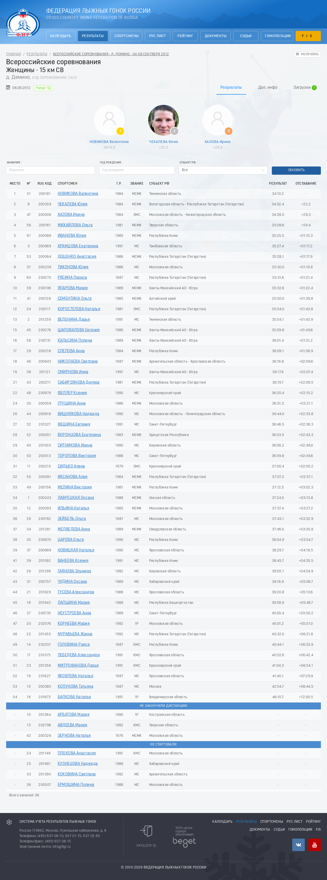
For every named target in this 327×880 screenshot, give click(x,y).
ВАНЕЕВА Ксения (73, 561)
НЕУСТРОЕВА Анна (74, 613)
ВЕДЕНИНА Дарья (74, 320)
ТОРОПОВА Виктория (77, 456)
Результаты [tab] (231, 88)
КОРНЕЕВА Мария (74, 624)
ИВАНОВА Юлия (72, 236)
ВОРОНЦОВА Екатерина (79, 435)
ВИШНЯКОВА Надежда (78, 414)
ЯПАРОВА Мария (73, 288)
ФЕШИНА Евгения (74, 424)
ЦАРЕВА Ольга (71, 540)
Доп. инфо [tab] (267, 88)
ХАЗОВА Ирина (218, 142)
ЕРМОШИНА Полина (76, 785)
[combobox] (223, 170)
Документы (216, 36)
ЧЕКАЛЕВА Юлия (163, 142)
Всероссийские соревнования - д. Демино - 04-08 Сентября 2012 (111, 54)
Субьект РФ (187, 162)
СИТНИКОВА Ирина (75, 445)
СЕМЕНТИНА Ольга (75, 299)
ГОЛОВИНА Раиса (74, 645)
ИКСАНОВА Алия (73, 477)
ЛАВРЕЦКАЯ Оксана (76, 498)
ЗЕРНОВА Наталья (74, 736)
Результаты (93, 36)
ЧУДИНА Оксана (72, 582)
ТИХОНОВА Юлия (73, 267)
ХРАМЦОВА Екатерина (78, 246)
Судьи (246, 36)
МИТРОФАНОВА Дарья (78, 666)
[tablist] (163, 88)
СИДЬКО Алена (71, 466)
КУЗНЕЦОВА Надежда (78, 764)
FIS (308, 36)
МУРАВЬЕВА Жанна (75, 634)
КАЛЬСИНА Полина (75, 341)
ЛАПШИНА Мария (74, 603)
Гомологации (278, 36)
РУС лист (157, 36)
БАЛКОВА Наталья (74, 697)
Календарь (60, 36)
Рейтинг (185, 36)
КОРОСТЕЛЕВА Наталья (79, 309)
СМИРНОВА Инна (73, 372)
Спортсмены (126, 36)
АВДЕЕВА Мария (72, 725)
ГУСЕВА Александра (76, 592)
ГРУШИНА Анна (72, 404)
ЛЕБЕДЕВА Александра (79, 655)
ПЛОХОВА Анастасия (77, 753)
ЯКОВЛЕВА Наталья (75, 676)
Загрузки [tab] (305, 88)
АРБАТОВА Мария (74, 715)
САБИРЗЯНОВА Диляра (79, 383)
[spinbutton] (136, 170)
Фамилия (13, 162)
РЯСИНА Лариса (72, 278)
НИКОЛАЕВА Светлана (78, 362)
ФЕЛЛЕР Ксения (72, 393)
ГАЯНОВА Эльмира (74, 571)
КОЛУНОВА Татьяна (75, 687)
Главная (13, 54)
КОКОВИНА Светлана (77, 774)
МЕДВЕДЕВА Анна (74, 529)
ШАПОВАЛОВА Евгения (79, 330)
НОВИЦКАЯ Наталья (76, 550)
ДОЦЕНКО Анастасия (77, 257)
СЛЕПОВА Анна (71, 351)
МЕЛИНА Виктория (75, 487)
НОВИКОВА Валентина (109, 142)
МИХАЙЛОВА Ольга (75, 225)
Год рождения (110, 162)
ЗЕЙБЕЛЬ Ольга (72, 519)
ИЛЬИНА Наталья (73, 508)
